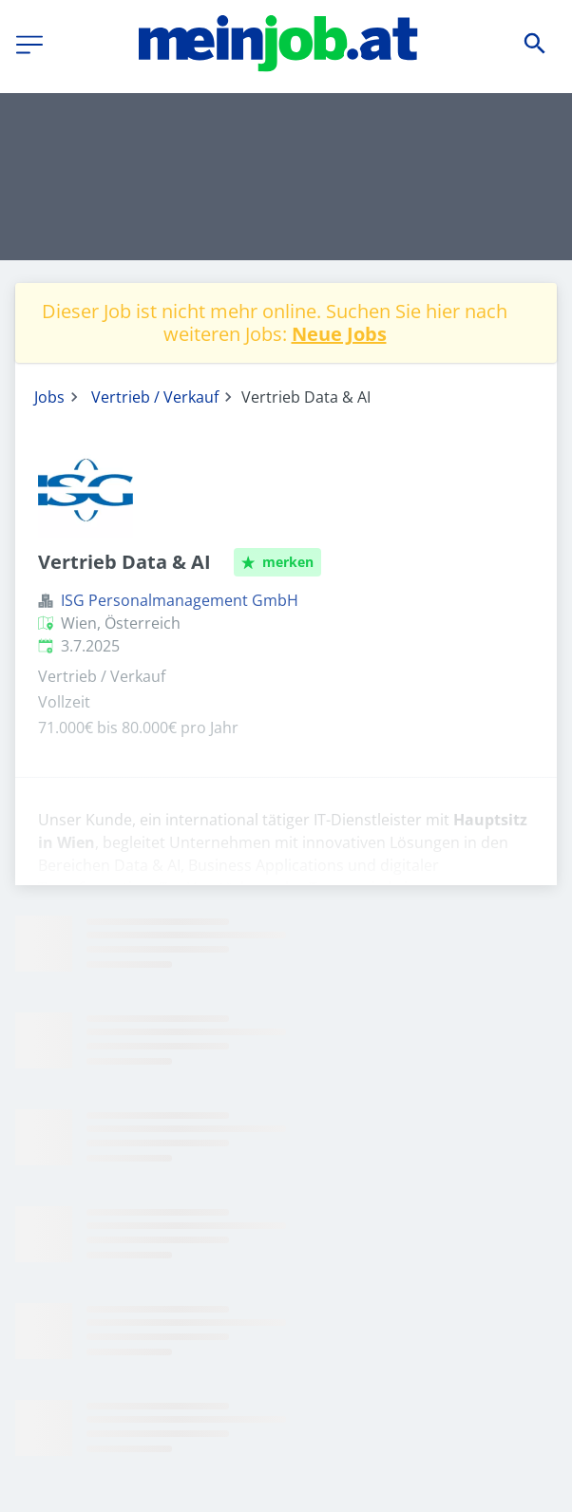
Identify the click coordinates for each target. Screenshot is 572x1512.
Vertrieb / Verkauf (155, 397)
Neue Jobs (339, 334)
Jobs (49, 397)
